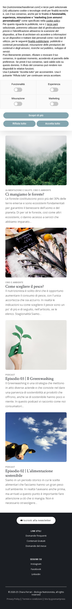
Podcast (10, 374)
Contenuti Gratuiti (36, 540)
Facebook (36, 569)
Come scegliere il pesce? (24, 286)
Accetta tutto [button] (52, 123)
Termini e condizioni (32, 598)
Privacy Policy (13, 598)
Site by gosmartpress (54, 598)
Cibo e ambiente (42, 190)
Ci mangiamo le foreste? (24, 194)
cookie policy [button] (53, 20)
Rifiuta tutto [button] (19, 123)
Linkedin (36, 574)
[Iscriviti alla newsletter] (36, 520)
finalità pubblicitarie (38, 41)
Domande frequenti (36, 535)
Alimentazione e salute (18, 190)
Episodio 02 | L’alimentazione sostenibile (29, 473)
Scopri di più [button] (36, 115)
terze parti (52, 24)
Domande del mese (36, 545)
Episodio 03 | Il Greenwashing (29, 378)
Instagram (36, 563)
